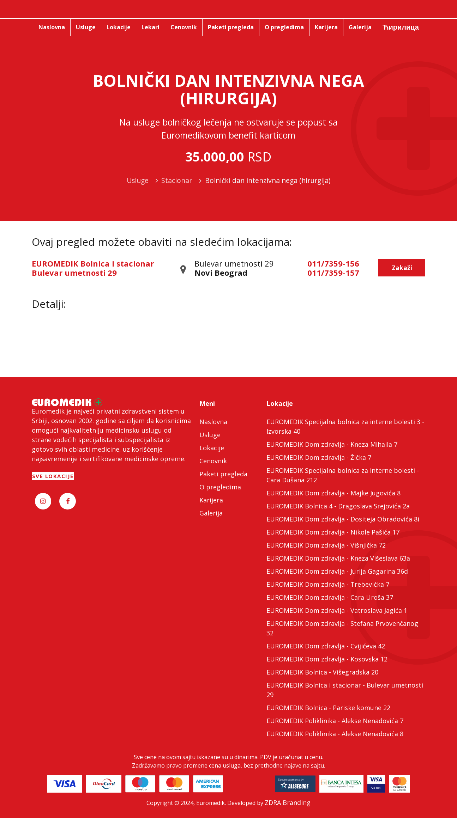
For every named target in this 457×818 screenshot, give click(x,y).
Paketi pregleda (223, 474)
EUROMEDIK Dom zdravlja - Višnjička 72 (326, 545)
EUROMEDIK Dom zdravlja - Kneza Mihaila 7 (331, 444)
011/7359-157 (333, 272)
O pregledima (220, 487)
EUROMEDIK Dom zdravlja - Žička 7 (318, 457)
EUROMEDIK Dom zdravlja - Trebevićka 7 (327, 584)
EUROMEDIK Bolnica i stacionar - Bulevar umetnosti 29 (344, 690)
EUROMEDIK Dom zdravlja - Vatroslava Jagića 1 (336, 610)
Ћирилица (401, 27)
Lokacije (211, 448)
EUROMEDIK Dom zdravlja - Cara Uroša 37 (329, 597)
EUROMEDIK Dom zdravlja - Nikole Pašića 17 (332, 532)
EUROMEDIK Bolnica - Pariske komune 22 (328, 707)
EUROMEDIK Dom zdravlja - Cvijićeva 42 (325, 646)
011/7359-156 (333, 263)
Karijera (211, 500)
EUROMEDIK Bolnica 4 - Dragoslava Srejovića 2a (338, 506)
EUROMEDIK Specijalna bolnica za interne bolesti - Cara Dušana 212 (342, 475)
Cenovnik (213, 461)
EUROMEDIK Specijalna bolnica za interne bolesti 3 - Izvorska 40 (345, 426)
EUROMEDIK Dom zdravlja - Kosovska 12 (326, 659)
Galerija (211, 513)
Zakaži (402, 267)
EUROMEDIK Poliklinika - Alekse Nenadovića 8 (334, 734)
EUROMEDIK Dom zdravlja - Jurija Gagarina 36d (337, 571)
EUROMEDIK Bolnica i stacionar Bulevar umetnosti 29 (93, 268)
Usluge (210, 435)
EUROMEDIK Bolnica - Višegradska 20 (322, 672)
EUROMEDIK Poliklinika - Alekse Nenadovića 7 (334, 720)
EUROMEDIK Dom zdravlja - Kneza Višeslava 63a (338, 558)
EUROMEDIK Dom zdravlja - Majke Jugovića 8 (333, 493)
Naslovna (213, 421)
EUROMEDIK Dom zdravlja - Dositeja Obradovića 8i (342, 519)
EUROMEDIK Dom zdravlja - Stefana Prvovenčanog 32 (342, 628)
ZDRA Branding (288, 802)
